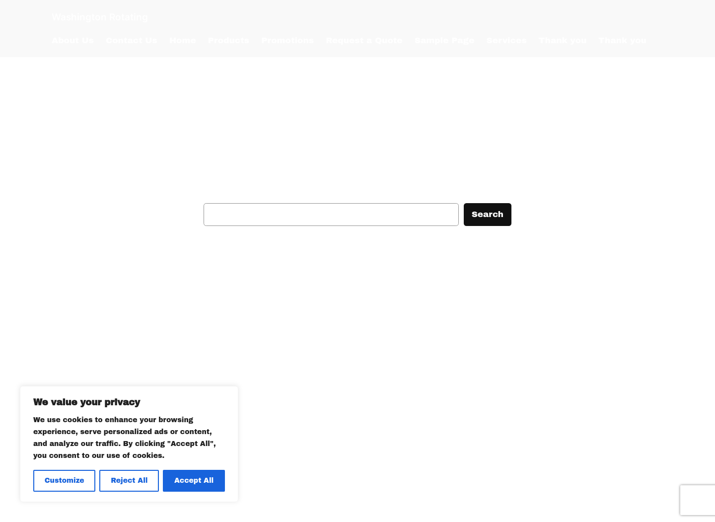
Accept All (194, 480)
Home (182, 40)
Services (507, 40)
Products (228, 40)
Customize (64, 480)
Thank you (563, 40)
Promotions (287, 40)
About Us (73, 40)
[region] (129, 444)
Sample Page (445, 40)
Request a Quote (364, 40)
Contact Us (131, 40)
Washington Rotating (100, 17)
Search (487, 214)
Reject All (129, 480)
